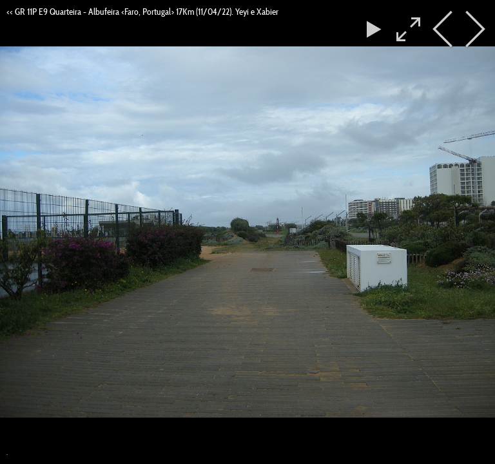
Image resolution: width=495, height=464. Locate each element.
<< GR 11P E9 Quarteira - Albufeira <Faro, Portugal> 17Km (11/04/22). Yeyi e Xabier (142, 11)
